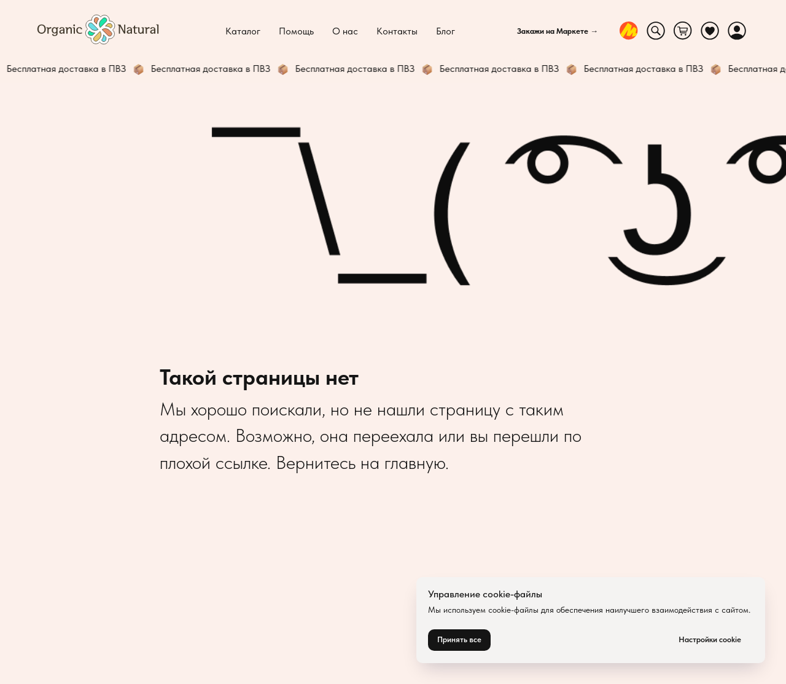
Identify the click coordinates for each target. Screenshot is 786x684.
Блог (445, 31)
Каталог (242, 31)
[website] (629, 31)
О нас (345, 31)
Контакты (397, 31)
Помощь (296, 31)
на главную (402, 462)
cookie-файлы (513, 610)
